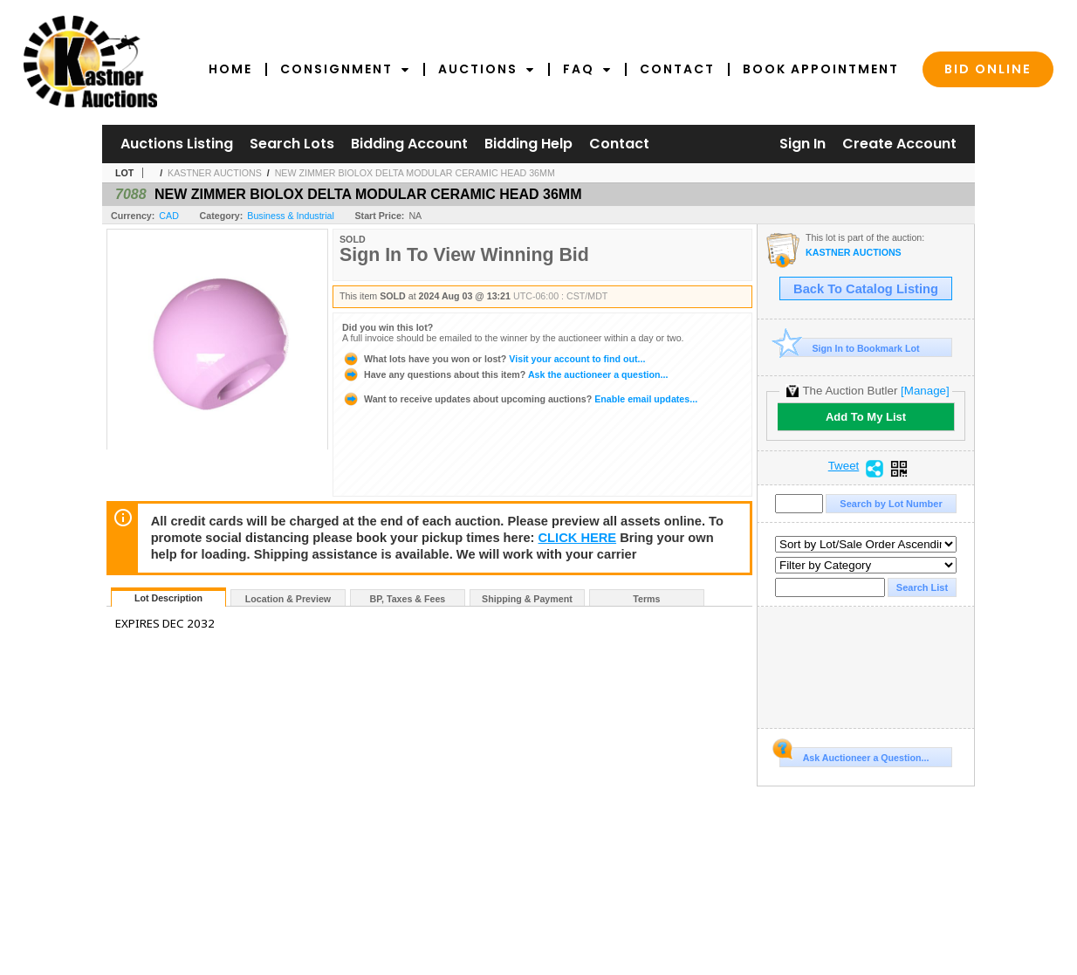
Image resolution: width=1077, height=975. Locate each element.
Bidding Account (409, 144)
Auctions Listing (176, 144)
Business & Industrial (290, 215)
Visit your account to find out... (493, 359)
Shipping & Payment (527, 599)
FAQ (587, 69)
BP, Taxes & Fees (408, 599)
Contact (677, 69)
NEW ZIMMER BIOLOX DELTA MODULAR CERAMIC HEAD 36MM (415, 173)
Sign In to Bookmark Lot (849, 348)
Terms (646, 599)
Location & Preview (288, 599)
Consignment (345, 69)
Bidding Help (528, 144)
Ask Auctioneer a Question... (854, 755)
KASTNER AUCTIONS (215, 173)
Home (230, 69)
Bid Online (988, 69)
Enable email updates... (519, 399)
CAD (169, 215)
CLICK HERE (577, 538)
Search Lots (292, 144)
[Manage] (924, 390)
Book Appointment (821, 69)
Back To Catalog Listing (865, 289)
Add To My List (866, 416)
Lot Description (168, 598)
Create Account (899, 144)
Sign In (802, 144)
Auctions (486, 69)
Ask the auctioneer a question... (505, 374)
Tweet (844, 466)
